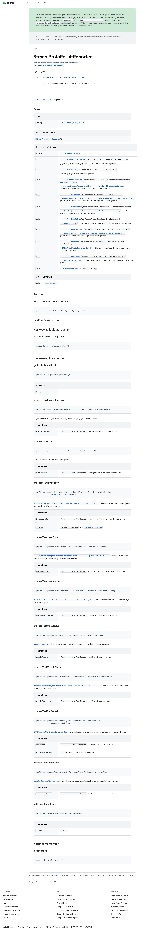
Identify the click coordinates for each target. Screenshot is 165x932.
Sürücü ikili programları (11, 914)
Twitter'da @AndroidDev (66, 899)
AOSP (35, 48)
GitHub (5, 918)
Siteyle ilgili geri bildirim (61, 927)
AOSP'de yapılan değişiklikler (60, 26)
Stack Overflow (116, 914)
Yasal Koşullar (32, 927)
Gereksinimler (8, 899)
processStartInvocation (71, 180)
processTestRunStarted (70, 256)
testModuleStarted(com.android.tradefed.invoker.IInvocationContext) (92, 233)
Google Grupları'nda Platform (67, 910)
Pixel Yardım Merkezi (118, 899)
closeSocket (50, 283)
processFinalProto (68, 169)
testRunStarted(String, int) (73, 260)
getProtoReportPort (69, 153)
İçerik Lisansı (57, 875)
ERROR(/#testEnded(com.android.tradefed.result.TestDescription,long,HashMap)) (97, 198)
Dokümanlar (24, 3)
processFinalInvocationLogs (73, 159)
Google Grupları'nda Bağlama (68, 918)
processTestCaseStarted (71, 207)
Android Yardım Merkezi (120, 896)
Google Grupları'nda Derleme (67, 914)
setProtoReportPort (69, 269)
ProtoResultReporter (52, 65)
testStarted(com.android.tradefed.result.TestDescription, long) (90, 211)
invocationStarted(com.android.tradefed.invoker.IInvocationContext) (92, 186)
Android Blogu (62, 903)
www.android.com (118, 907)
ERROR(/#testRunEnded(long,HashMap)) (77, 248)
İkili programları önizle (11, 907)
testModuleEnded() (68, 223)
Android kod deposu (10, 896)
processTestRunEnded (69, 241)
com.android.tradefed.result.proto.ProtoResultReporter (63, 78)
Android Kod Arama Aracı (48, 3)
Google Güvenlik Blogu (65, 907)
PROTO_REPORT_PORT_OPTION (72, 123)
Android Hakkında (9, 927)
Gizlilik (48, 927)
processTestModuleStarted (72, 229)
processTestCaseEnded (70, 194)
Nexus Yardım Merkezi (119, 903)
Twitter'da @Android (64, 896)
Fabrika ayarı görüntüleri (11, 910)
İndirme (5, 903)
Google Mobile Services (119, 910)
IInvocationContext (68, 182)
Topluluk (21, 927)
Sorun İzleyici (115, 918)
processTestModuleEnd (70, 219)
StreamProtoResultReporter (48, 139)
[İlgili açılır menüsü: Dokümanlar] (32, 3)
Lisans (41, 927)
